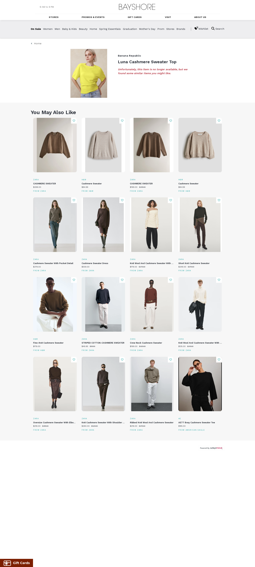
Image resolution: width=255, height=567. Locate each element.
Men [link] (57, 28)
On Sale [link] (36, 28)
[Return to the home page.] (137, 7)
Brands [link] (180, 28)
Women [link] (48, 28)
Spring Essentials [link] (110, 28)
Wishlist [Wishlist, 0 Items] (201, 28)
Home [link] (93, 28)
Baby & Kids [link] (69, 28)
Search (217, 28)
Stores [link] (170, 28)
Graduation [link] (130, 28)
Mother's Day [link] (147, 28)
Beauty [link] (83, 28)
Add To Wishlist (74, 120)
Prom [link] (160, 28)
